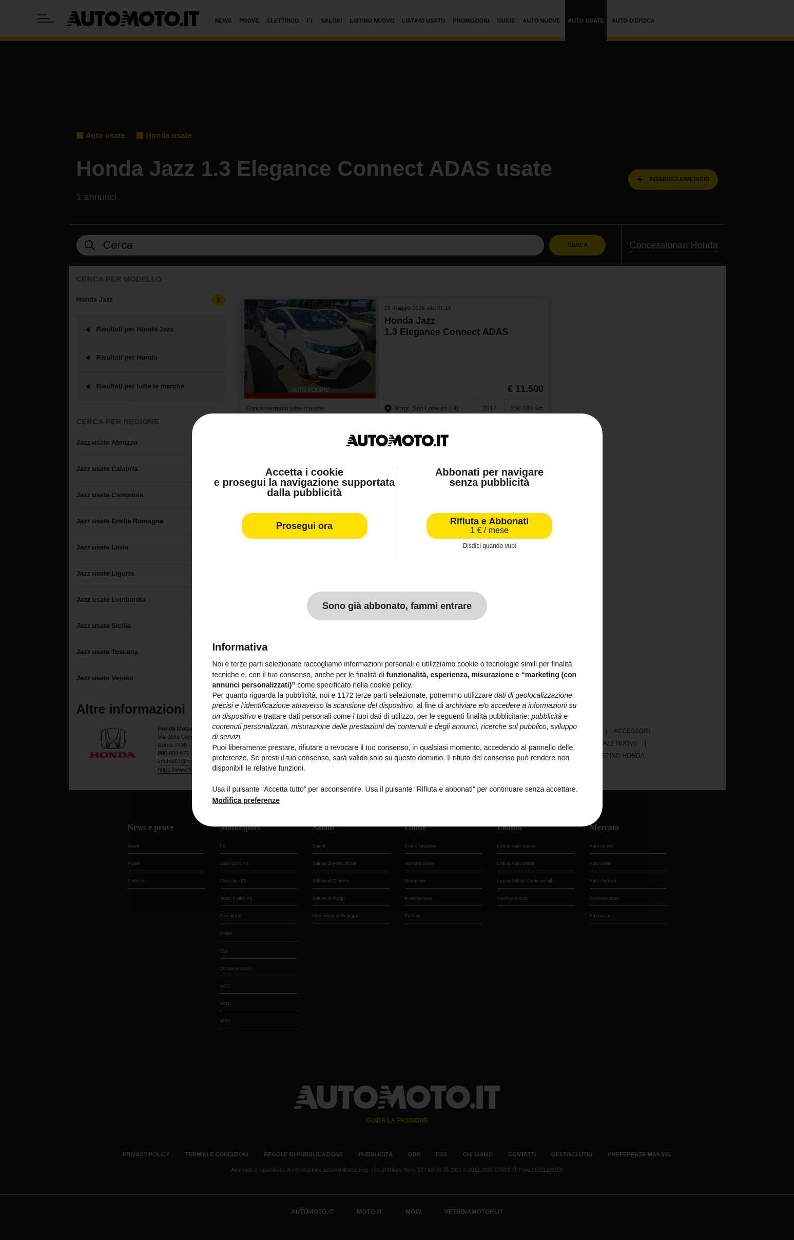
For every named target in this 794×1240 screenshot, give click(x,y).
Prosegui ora (304, 526)
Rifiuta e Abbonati (489, 525)
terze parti (371, 695)
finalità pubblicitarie (496, 716)
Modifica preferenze (246, 800)
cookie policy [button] (390, 685)
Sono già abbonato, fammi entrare (397, 606)
